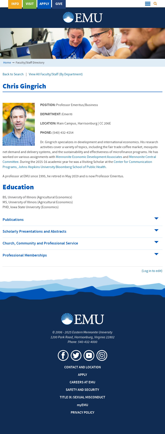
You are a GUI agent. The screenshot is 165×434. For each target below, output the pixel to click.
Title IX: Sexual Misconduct (82, 397)
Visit (30, 4)
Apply (44, 4)
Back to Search (13, 74)
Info (15, 4)
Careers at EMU (82, 382)
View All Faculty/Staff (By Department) (56, 74)
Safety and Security (82, 390)
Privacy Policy (82, 412)
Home (7, 62)
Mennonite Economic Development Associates (89, 157)
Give (59, 4)
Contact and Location (82, 367)
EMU (82, 405)
